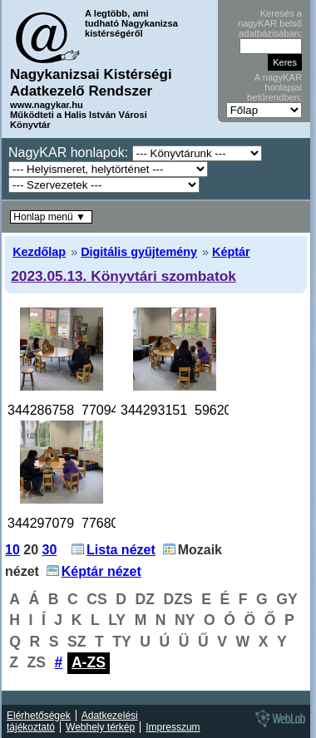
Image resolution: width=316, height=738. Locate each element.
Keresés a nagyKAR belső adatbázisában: (270, 23)
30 (49, 550)
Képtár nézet (101, 571)
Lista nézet (121, 550)
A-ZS (89, 662)
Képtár (231, 251)
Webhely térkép (100, 727)
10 (12, 550)
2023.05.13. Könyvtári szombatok (123, 276)
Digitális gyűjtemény (139, 251)
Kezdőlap (39, 251)
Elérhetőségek (39, 715)
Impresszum (173, 727)
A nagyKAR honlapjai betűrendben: (274, 87)
